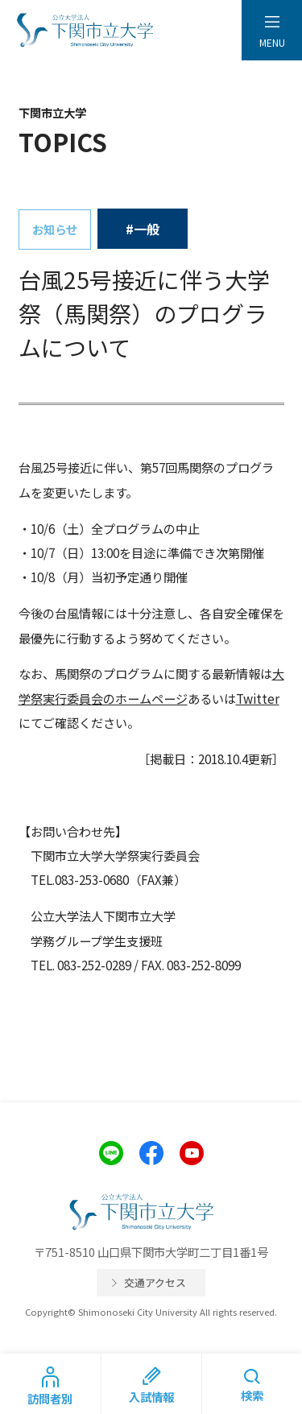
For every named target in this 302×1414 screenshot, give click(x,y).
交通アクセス (155, 1282)
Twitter (257, 698)
